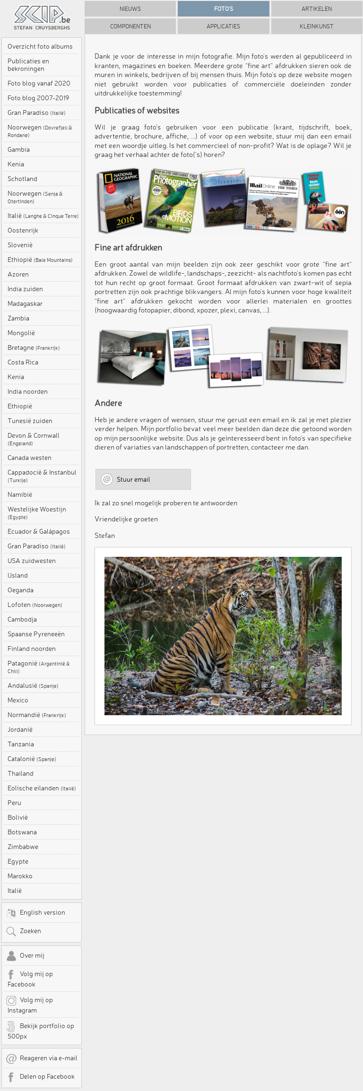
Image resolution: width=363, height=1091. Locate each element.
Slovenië (20, 245)
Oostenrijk (23, 230)
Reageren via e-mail (42, 1059)
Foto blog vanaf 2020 (39, 83)
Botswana (22, 832)
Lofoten (35, 604)
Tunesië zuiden (30, 420)
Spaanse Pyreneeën (36, 634)
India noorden (28, 391)
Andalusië (33, 685)
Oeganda (21, 590)
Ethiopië (40, 259)
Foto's (223, 8)
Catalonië (32, 758)
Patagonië (39, 667)
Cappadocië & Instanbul (42, 476)
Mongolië (21, 333)
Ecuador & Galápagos (39, 531)
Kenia (16, 164)
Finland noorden (32, 648)
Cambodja (22, 619)
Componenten (130, 26)
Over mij (25, 956)
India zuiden (25, 289)
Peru (14, 802)
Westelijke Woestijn (37, 512)
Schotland (22, 178)
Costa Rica (23, 362)
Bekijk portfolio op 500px (40, 1030)
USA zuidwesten (32, 560)
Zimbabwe (23, 846)
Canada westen (30, 457)
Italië (43, 215)
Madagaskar (25, 303)
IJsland (18, 575)
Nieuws (130, 8)
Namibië (20, 494)
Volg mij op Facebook (29, 978)
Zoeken (23, 931)
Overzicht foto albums (40, 46)
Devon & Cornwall (34, 439)
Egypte (18, 861)
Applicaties (223, 26)
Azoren (18, 274)
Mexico (18, 700)
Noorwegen (40, 131)
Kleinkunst (317, 26)
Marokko (20, 876)
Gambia (19, 149)
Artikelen (317, 8)
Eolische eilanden (42, 788)
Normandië (37, 715)
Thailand (21, 773)
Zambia (18, 318)
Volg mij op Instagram (29, 1004)
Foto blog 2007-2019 (38, 98)
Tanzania (21, 744)
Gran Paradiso (37, 112)
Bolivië (18, 817)
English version (35, 913)
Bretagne (34, 347)
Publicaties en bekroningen (28, 64)
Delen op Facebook (40, 1077)
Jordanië (20, 729)
